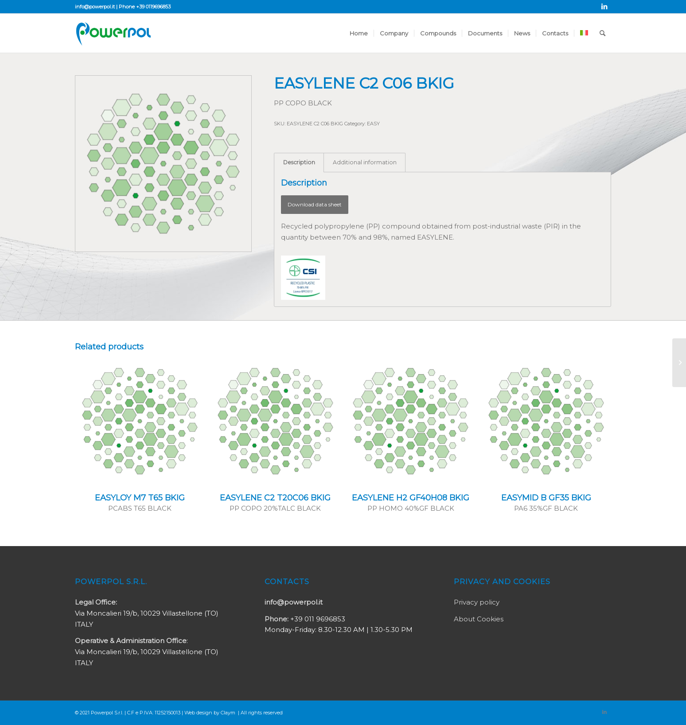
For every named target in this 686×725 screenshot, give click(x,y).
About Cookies (478, 619)
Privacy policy (476, 602)
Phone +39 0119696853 (145, 7)
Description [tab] (299, 162)
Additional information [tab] (365, 162)
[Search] (602, 33)
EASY (373, 123)
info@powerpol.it (95, 7)
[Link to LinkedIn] (604, 6)
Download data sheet (315, 204)
